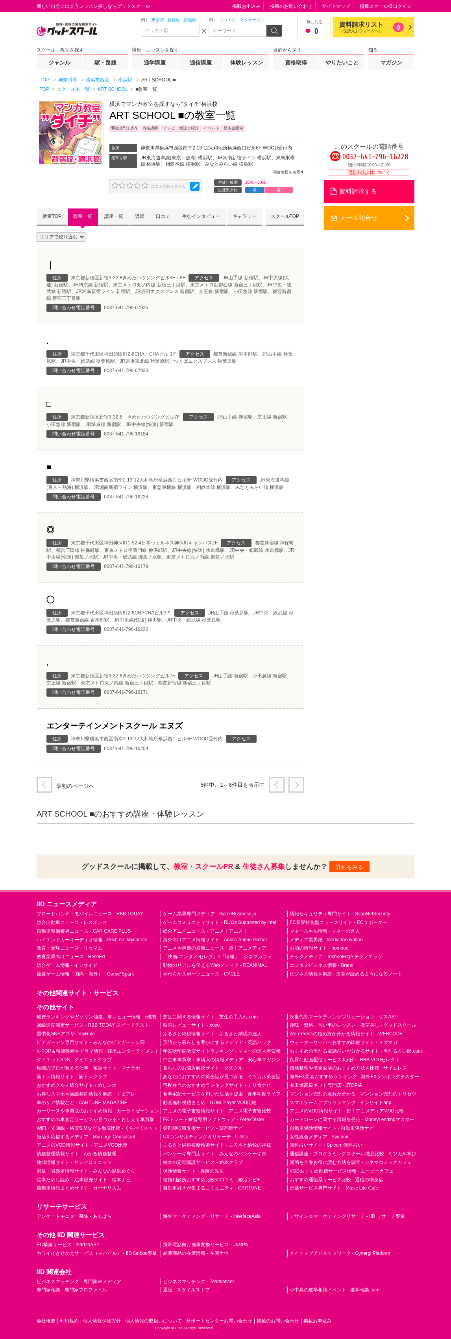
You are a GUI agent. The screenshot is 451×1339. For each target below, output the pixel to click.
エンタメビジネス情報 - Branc (321, 965)
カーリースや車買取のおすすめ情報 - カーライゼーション (98, 1111)
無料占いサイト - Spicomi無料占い (326, 1145)
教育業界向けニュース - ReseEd (71, 956)
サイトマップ (336, 6)
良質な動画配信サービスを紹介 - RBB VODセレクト (345, 1059)
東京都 (157, 19)
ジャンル (59, 62)
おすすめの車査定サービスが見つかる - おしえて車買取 (95, 1119)
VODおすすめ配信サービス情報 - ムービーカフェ (342, 1171)
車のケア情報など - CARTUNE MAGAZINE (82, 1102)
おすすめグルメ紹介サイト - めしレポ (76, 1085)
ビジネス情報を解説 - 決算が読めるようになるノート (346, 974)
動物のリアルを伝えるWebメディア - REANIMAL (215, 965)
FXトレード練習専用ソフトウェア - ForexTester (213, 1119)
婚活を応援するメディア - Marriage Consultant (86, 1137)
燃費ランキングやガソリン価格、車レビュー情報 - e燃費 (97, 1017)
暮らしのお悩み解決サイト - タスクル (203, 1068)
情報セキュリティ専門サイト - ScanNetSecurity (340, 914)
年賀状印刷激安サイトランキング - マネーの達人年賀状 (222, 1051)
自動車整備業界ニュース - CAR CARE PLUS (84, 931)
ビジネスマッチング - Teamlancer (198, 1281)
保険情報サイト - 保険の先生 (193, 1171)
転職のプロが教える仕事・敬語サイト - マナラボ (88, 1068)
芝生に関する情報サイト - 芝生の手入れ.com (210, 1017)
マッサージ (250, 19)
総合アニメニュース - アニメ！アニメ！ (205, 931)
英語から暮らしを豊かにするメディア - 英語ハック (217, 1042)
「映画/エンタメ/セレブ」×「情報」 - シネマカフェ (217, 956)
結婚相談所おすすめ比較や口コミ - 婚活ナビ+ (211, 1179)
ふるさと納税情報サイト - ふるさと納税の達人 (212, 1034)
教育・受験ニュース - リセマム (69, 948)
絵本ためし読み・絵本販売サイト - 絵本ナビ (84, 1179)
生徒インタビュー (201, 216)
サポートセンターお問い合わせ (219, 1321)
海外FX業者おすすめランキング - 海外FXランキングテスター (354, 1076)
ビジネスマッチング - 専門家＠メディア (79, 1281)
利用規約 (69, 1321)
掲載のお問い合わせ (291, 6)
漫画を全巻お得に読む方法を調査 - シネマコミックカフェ (351, 1162)
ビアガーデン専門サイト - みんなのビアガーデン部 (91, 1042)
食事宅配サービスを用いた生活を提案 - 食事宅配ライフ (222, 1094)
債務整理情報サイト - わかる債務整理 (76, 1153)
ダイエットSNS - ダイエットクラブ (74, 1059)
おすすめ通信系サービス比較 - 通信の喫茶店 (337, 1179)
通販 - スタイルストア (186, 1290)
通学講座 (155, 62)
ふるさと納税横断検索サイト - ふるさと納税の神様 (217, 1145)
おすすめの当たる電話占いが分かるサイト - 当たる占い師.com (356, 1051)
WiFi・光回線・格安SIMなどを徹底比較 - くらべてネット (97, 1128)
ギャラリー (244, 216)
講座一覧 (113, 216)
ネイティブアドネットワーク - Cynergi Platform (340, 1253)
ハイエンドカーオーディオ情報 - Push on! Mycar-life (92, 939)
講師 (139, 216)
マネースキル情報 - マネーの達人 (325, 931)
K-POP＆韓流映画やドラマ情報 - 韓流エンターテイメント (98, 1051)
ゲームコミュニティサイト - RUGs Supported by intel (219, 922)
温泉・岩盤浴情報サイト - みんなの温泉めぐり (86, 1171)
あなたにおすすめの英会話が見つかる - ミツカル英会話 (222, 1076)
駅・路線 (105, 62)
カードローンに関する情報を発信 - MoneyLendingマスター (352, 1119)
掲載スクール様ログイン (386, 6)
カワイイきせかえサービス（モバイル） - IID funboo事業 (97, 1253)
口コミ (163, 216)
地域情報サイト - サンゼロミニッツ (74, 1162)
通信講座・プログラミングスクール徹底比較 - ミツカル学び (353, 1153)
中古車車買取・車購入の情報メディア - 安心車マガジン (222, 1059)
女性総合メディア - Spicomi (319, 1137)
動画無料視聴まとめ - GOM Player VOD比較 (210, 1102)
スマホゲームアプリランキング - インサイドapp (341, 1102)
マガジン (391, 62)
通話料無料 (369, 172)
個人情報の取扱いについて (153, 1321)
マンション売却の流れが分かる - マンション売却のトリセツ (353, 1094)
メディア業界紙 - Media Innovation (326, 939)
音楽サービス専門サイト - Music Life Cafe (334, 1188)
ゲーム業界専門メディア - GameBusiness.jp (209, 914)
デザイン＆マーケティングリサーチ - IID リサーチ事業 (347, 1216)
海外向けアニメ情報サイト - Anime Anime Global (214, 939)
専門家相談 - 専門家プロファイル (72, 1290)
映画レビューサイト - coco (191, 1025)
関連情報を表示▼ (288, 172)
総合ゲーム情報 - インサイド (67, 965)
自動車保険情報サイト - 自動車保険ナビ (332, 1128)
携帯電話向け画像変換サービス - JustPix (205, 1244)
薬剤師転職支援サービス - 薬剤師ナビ (203, 1128)
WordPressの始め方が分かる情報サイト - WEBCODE (346, 1034)
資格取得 (296, 62)
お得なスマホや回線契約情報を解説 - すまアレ (86, 1094)
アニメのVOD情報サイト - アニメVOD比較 (82, 1145)
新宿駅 (189, 19)
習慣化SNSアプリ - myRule (66, 1034)
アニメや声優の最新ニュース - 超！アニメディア (214, 948)
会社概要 (46, 1321)
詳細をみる (349, 867)
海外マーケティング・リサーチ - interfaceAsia (212, 1216)
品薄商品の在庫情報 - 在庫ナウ (196, 1253)
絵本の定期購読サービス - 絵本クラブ (203, 1162)
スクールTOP (285, 216)
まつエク (227, 19)
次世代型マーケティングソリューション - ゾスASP (344, 1017)
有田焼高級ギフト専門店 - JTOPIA (326, 1085)
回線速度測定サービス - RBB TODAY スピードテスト (93, 1025)
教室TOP (52, 216)
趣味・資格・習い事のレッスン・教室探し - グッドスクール (353, 1025)
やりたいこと (342, 62)
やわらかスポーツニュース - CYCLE (201, 974)
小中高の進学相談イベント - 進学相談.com (335, 1290)
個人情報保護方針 (102, 1321)
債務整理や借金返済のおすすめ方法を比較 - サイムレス (348, 1068)
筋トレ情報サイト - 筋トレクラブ (72, 1076)
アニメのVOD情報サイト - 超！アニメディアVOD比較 (347, 1111)
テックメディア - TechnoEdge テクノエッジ (336, 956)
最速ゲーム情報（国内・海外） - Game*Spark (85, 974)
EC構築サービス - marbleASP (68, 1244)
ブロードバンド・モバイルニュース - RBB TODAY (90, 914)
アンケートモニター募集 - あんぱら (74, 1216)
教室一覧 (82, 216)
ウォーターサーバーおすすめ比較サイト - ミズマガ (344, 1042)
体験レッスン (246, 62)
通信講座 (201, 62)
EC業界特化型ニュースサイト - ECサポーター (338, 922)
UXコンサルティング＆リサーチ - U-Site (205, 1137)
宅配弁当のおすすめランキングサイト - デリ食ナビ (217, 1085)
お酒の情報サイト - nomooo (319, 948)
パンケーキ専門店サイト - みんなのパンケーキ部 (214, 1153)
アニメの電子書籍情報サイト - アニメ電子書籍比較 (217, 1111)
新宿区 (173, 19)
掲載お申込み (246, 6)
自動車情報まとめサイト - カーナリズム (79, 1188)
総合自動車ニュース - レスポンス (72, 922)
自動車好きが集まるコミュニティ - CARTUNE (212, 1188)
